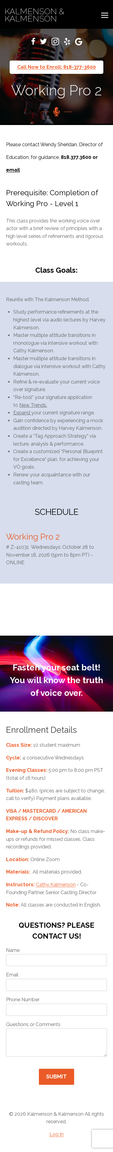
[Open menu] (104, 15)
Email (56, 981)
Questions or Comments (56, 1039)
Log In (56, 1134)
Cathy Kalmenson (56, 884)
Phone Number (56, 1006)
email (13, 170)
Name (56, 956)
